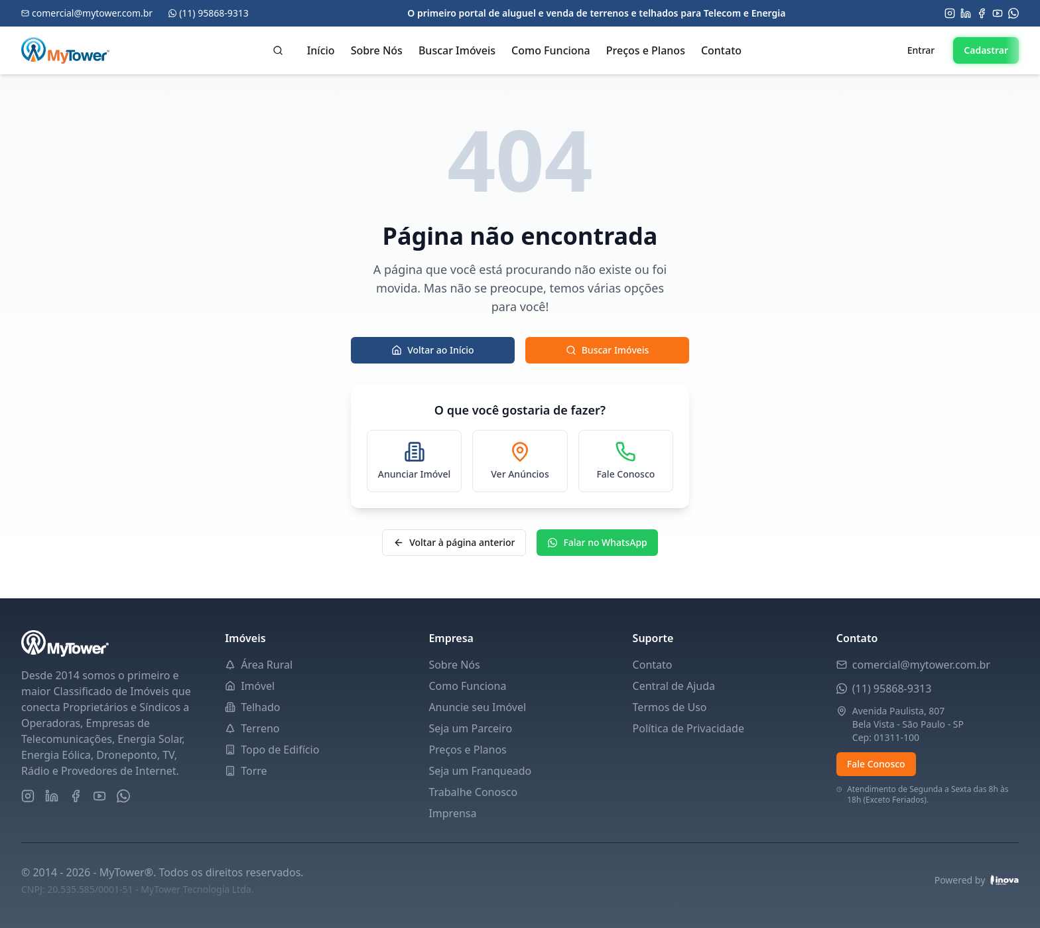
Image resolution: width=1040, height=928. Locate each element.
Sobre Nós (377, 50)
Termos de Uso (670, 707)
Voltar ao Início (432, 350)
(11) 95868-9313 (892, 688)
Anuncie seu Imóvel (477, 707)
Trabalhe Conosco (472, 792)
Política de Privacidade (688, 728)
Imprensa (452, 813)
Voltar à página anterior (454, 542)
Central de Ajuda (674, 686)
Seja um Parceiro (470, 728)
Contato (721, 50)
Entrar (921, 50)
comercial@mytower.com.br (921, 664)
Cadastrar (986, 50)
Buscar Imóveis (457, 50)
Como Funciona (550, 50)
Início (321, 50)
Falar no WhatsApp (597, 542)
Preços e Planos (645, 50)
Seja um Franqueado (479, 770)
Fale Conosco (876, 764)
